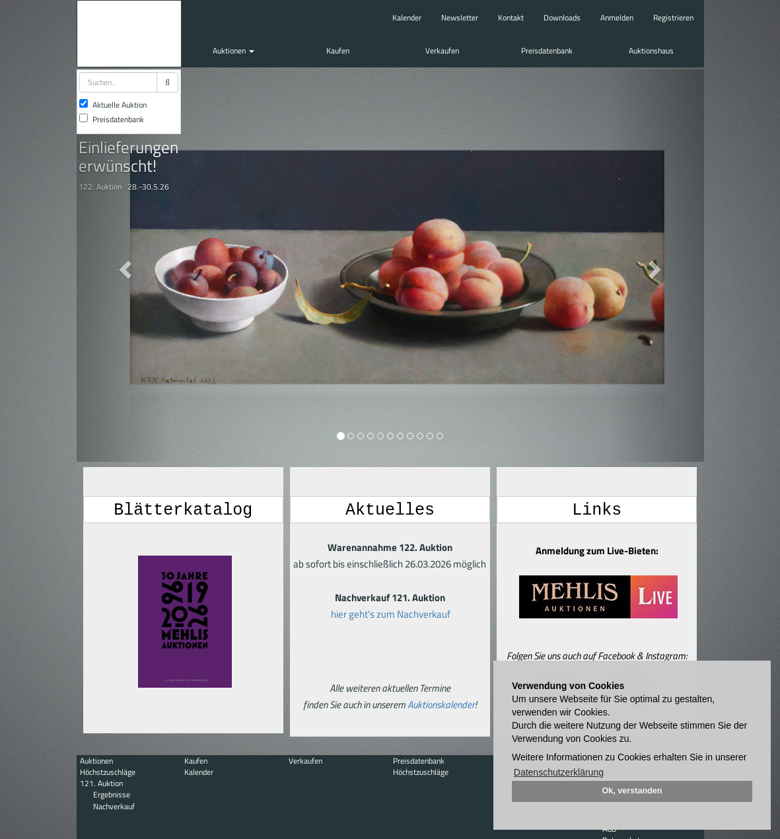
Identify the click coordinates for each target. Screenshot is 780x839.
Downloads (562, 17)
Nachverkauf (114, 806)
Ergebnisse (111, 794)
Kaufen (337, 50)
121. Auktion (101, 783)
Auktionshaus (651, 50)
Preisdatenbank (547, 50)
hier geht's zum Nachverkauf (390, 613)
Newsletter (459, 17)
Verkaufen (442, 50)
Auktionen (233, 50)
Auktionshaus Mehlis (129, 34)
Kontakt (511, 17)
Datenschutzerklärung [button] (559, 772)
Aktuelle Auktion (113, 104)
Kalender (406, 17)
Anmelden (616, 17)
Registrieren (673, 17)
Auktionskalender (441, 703)
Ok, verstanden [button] (632, 790)
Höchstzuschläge (107, 772)
